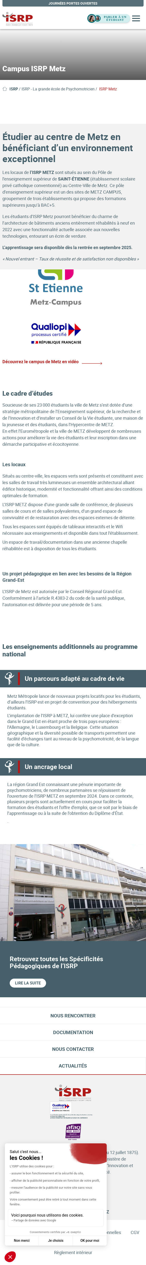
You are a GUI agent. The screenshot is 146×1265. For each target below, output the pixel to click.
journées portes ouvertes (73, 3)
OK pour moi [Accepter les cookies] (89, 1240)
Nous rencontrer (73, 1015)
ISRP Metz (108, 89)
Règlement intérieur (73, 1252)
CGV (135, 1232)
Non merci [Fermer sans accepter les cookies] (22, 1240)
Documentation (73, 1032)
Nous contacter (73, 1049)
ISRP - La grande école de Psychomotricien (58, 89)
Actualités (73, 1065)
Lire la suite (28, 983)
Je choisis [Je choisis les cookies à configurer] (55, 1240)
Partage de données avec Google (35, 1220)
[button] (10, 1257)
